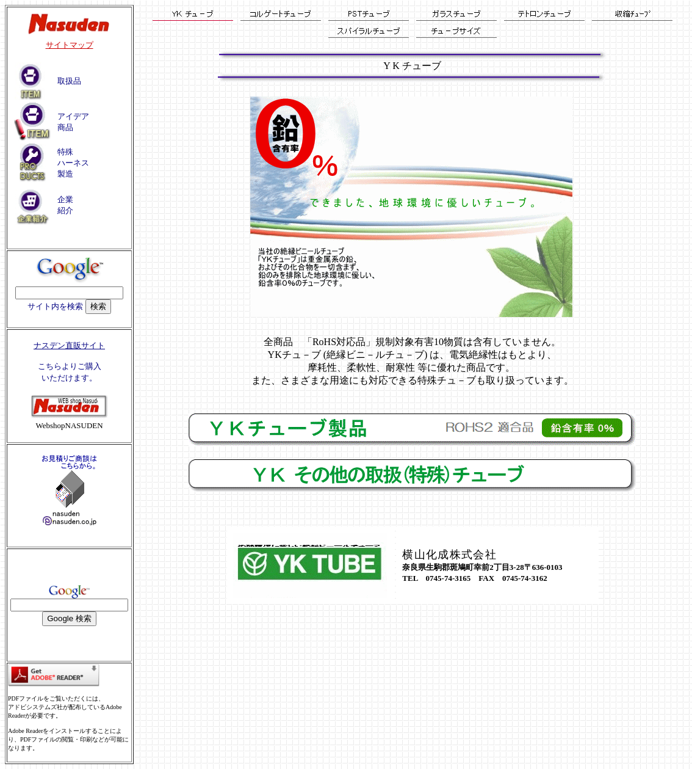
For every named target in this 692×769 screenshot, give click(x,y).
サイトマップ (69, 44)
